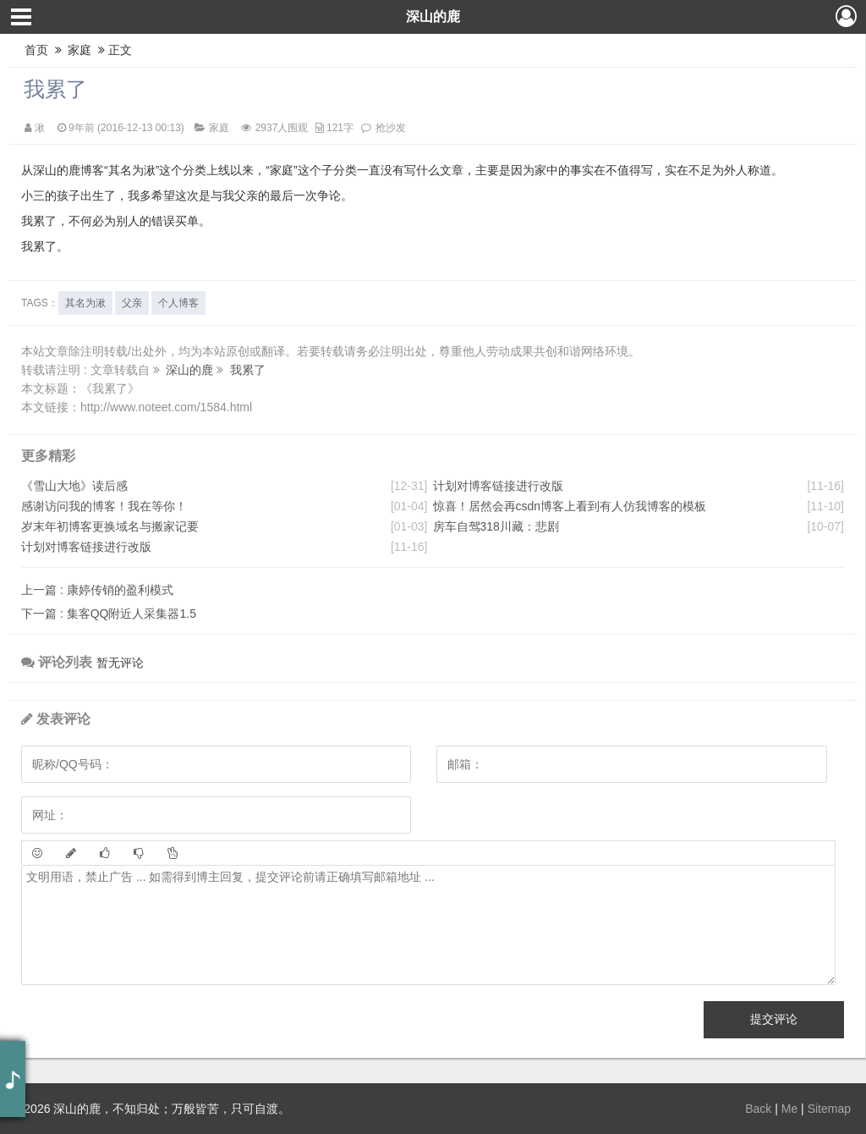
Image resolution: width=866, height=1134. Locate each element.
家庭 (80, 50)
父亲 (132, 303)
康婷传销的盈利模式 (97, 590)
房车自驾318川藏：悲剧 (496, 526)
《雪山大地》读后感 (74, 486)
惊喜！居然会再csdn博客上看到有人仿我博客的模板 (570, 506)
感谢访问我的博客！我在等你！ (104, 506)
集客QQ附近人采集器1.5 (108, 613)
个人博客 (178, 303)
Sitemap (829, 1108)
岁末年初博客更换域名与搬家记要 (110, 526)
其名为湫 (85, 303)
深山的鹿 (433, 16)
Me (789, 1108)
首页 (36, 50)
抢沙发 (390, 128)
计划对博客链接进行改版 (86, 546)
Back (758, 1108)
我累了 (55, 89)
